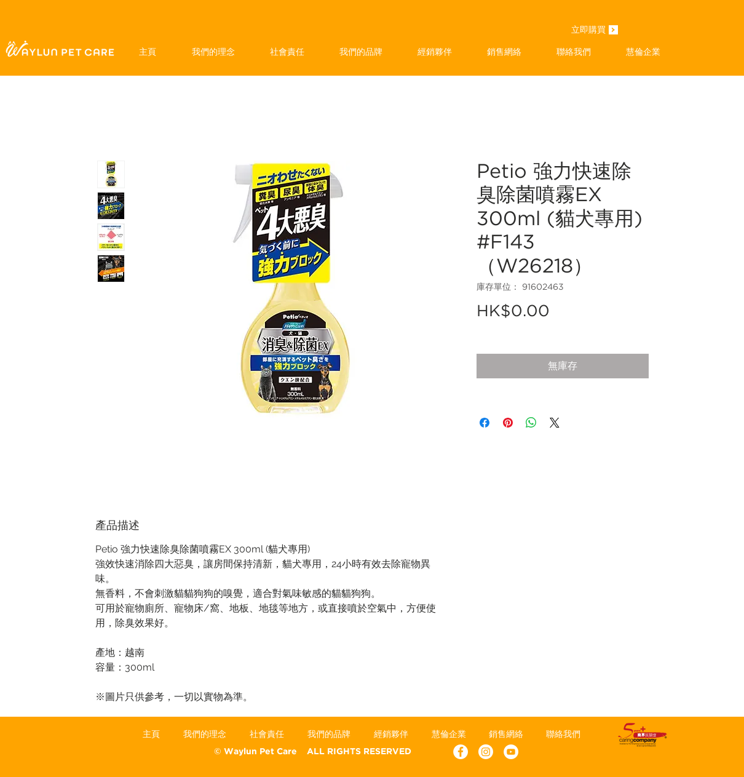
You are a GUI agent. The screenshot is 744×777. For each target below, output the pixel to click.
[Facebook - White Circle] (460, 751)
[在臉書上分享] (484, 422)
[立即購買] (588, 31)
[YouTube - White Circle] (511, 751)
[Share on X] (554, 422)
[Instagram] (485, 751)
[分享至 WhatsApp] (531, 422)
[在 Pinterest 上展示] (508, 422)
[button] (361, 52)
